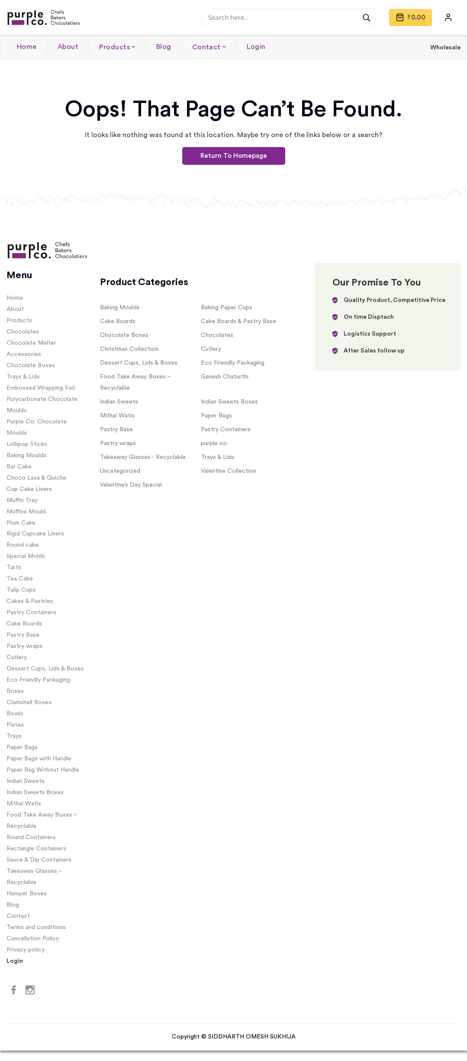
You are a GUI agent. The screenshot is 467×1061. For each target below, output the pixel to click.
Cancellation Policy (32, 939)
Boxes (15, 691)
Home (27, 46)
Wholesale (445, 48)
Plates (15, 725)
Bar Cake (19, 467)
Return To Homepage (233, 156)
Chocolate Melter (31, 343)
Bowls (14, 714)
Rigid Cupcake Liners (35, 534)
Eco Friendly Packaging (38, 680)
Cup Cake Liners (29, 489)
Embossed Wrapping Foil (40, 388)
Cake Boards (24, 624)
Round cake (22, 545)
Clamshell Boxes (29, 702)
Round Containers (31, 837)
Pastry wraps (24, 646)
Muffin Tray (22, 500)
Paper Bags (22, 747)
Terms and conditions (36, 927)
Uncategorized (120, 471)
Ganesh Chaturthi (224, 377)
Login (256, 46)
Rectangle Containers (36, 849)
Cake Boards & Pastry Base (238, 321)
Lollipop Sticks (26, 444)
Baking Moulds (26, 455)
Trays (14, 736)
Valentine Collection (228, 471)
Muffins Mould (26, 512)
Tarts (13, 567)
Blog (163, 46)
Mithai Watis (23, 804)
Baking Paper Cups (226, 308)
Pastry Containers (31, 612)
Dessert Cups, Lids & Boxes (45, 669)
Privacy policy (25, 950)
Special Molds (25, 556)
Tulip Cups (20, 590)
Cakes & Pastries (29, 601)
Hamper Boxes (26, 894)
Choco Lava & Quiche (36, 478)
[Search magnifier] (366, 18)
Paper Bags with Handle (38, 759)
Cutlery (16, 657)
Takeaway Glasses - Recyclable (143, 457)
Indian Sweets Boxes (35, 792)
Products (114, 47)
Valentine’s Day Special (131, 485)
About (68, 46)
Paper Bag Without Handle (42, 770)
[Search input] (285, 17)
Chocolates (22, 332)
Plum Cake (20, 523)
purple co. (214, 443)
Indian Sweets (25, 781)
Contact (206, 47)
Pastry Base (22, 635)
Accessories (23, 354)
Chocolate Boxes (30, 365)
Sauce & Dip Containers (38, 860)
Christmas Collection (129, 349)
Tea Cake (19, 579)
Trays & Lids (23, 377)
